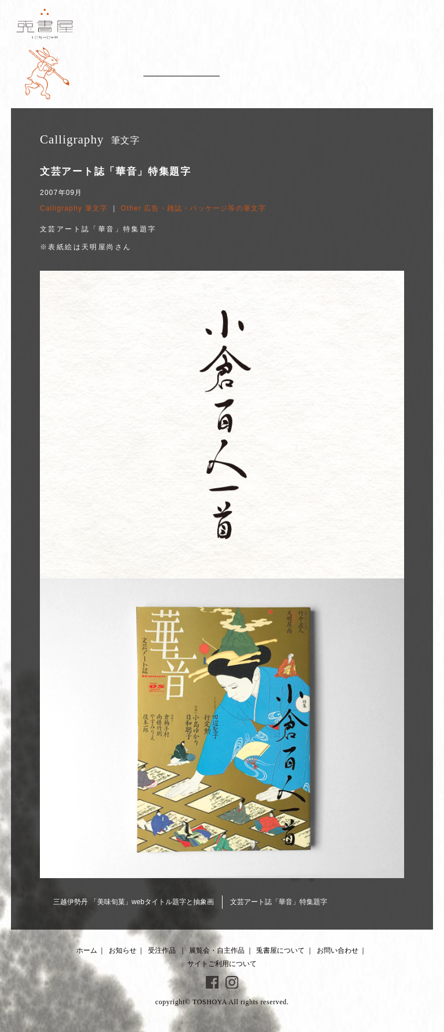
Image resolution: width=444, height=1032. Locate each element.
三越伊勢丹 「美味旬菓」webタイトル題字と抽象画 (133, 902)
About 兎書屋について (337, 69)
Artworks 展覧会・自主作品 (270, 69)
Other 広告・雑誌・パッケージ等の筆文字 (194, 208)
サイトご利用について (222, 964)
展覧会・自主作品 (217, 950)
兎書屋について (280, 950)
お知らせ (122, 950)
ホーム (86, 950)
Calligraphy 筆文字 (74, 208)
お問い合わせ (337, 950)
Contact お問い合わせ (401, 69)
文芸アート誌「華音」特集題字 (278, 902)
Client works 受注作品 (181, 69)
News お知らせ (107, 69)
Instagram (231, 982)
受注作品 (162, 950)
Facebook (212, 982)
